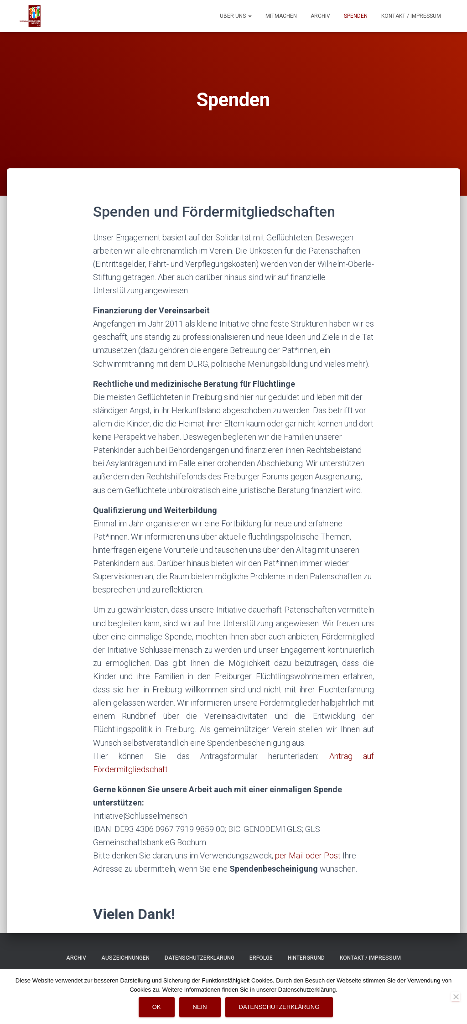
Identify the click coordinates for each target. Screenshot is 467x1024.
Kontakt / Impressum (411, 16)
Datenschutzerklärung (199, 958)
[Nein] (455, 996)
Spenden (356, 16)
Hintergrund (306, 958)
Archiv (320, 16)
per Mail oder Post (308, 855)
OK (156, 1006)
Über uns (236, 16)
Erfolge (261, 958)
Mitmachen (281, 16)
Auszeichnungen (125, 958)
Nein (200, 1006)
